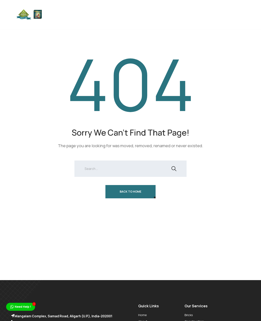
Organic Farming (178, 9)
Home (59, 9)
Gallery (61, 19)
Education (149, 9)
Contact (85, 19)
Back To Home (130, 191)
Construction (120, 9)
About (77, 9)
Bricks (96, 9)
